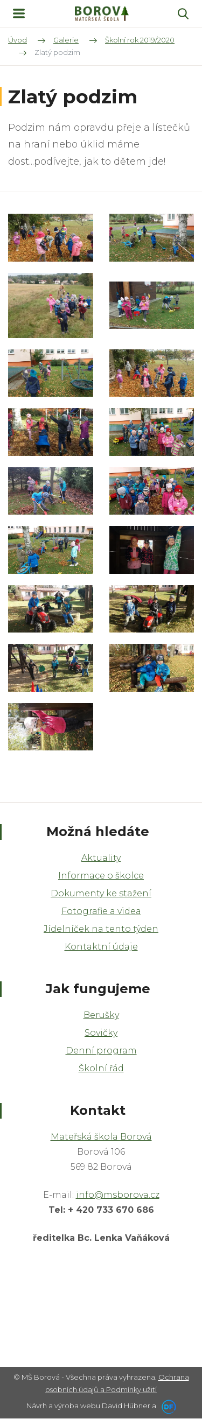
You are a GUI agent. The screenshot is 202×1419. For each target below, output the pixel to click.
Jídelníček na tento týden (101, 929)
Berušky (101, 1015)
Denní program (101, 1050)
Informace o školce (101, 875)
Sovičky (101, 1033)
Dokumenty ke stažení (101, 893)
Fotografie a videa (101, 911)
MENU (19, 13)
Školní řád (101, 1068)
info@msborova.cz (117, 1195)
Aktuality (101, 858)
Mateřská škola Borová (101, 1137)
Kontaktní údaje (101, 947)
